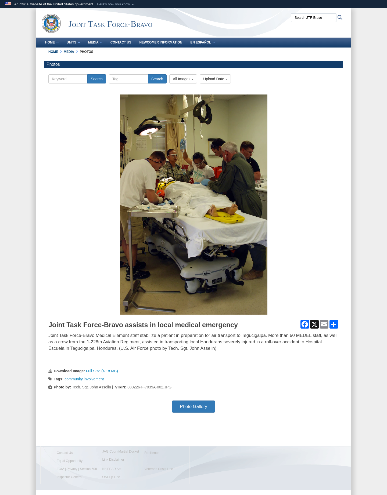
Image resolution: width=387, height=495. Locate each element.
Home (52, 42)
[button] (116, 4)
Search (97, 79)
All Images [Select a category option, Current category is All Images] (183, 79)
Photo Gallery (193, 406)
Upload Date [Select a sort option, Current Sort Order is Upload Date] (215, 79)
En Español (202, 42)
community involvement (84, 379)
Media (95, 42)
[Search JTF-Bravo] (313, 17)
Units (73, 42)
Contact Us (120, 42)
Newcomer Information (160, 42)
